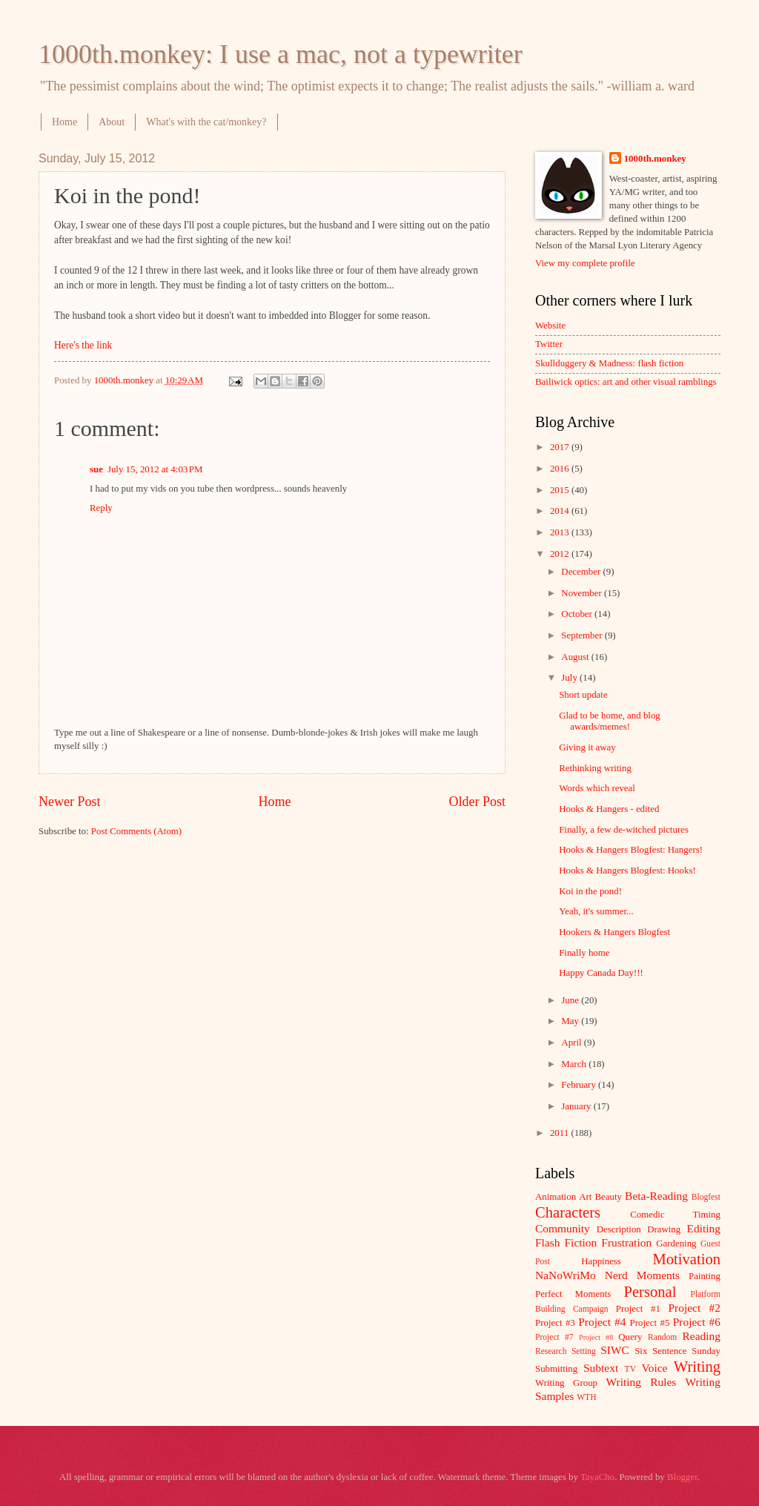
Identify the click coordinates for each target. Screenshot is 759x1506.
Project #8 (596, 1337)
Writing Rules (641, 1381)
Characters (567, 1212)
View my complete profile (585, 263)
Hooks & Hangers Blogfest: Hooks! (627, 870)
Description (619, 1229)
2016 (560, 468)
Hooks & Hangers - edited (609, 809)
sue (96, 469)
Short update (583, 695)
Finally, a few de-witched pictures (624, 830)
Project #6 (696, 1321)
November (582, 593)
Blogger (682, 1477)
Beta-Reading (656, 1195)
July (570, 678)
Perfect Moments (573, 1294)
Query (630, 1337)
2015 (560, 490)
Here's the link (83, 345)
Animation (555, 1197)
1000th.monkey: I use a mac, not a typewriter (281, 54)
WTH (586, 1397)
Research (550, 1351)
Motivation (686, 1259)
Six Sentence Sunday (677, 1351)
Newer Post (70, 801)
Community (562, 1228)
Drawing (663, 1229)
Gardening (676, 1243)
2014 (560, 511)
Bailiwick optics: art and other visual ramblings (626, 382)
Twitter (549, 344)
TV (630, 1369)
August (576, 657)
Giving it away (587, 747)
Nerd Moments (642, 1275)
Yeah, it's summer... (596, 911)
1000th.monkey (655, 158)
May (571, 1021)
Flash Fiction (566, 1242)
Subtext (600, 1367)
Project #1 (638, 1309)
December (582, 572)
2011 (560, 1133)
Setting (583, 1351)
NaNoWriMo (565, 1275)
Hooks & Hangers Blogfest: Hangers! (631, 850)
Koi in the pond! (590, 891)
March (575, 1064)
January (577, 1106)
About (112, 122)
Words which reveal (597, 788)
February (579, 1085)
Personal (649, 1292)
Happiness (601, 1261)
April (572, 1042)
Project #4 (602, 1321)
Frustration (626, 1242)
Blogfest (706, 1197)
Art (585, 1197)
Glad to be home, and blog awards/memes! (609, 721)
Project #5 (650, 1323)
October (577, 614)
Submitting (556, 1369)
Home (64, 122)
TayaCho (597, 1477)
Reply (101, 508)
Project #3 (555, 1323)
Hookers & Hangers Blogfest (614, 932)
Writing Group (566, 1383)
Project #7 (554, 1337)
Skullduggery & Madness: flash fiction (609, 363)
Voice (655, 1367)
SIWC (614, 1350)
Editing (703, 1228)
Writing (697, 1366)
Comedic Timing (675, 1214)
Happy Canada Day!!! (601, 973)
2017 (560, 447)
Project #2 (694, 1307)
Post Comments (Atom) (136, 831)
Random (662, 1337)
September (582, 635)
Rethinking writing (595, 768)
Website (550, 325)
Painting (704, 1276)
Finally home (584, 953)
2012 (560, 554)
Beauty (608, 1197)
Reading (701, 1336)
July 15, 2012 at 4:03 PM (155, 469)
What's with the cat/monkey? (206, 122)
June (571, 1000)
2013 (560, 532)
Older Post (477, 801)
